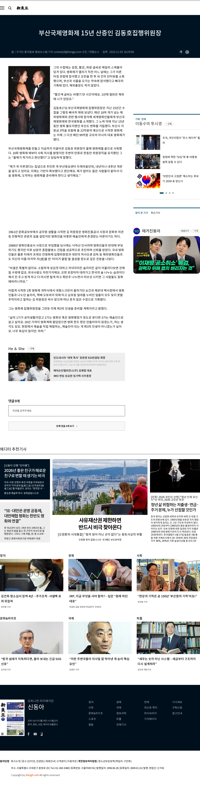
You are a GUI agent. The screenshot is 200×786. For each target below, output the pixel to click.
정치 (91, 702)
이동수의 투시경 (148, 123)
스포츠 (92, 719)
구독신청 (177, 707)
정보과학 (121, 713)
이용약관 (72, 761)
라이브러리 (150, 713)
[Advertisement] (58, 203)
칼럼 (91, 724)
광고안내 (177, 713)
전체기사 (121, 724)
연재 (146, 702)
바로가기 (185, 231)
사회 (91, 707)
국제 (118, 707)
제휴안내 (50, 761)
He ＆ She (16, 349)
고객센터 (61, 761)
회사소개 (15, 761)
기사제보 (177, 702)
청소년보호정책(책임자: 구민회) (115, 761)
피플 (118, 719)
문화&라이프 (95, 713)
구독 (32, 348)
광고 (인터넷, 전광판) (33, 761)
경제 (118, 702)
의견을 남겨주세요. (22, 410)
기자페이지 (150, 719)
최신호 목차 (150, 707)
